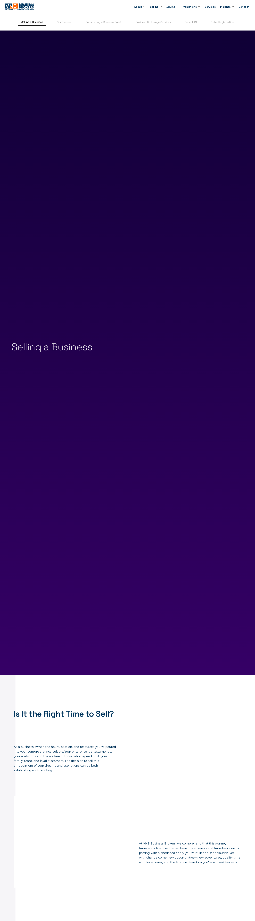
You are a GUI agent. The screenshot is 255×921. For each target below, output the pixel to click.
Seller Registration (222, 22)
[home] (20, 7)
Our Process (64, 22)
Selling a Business (32, 22)
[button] (140, 6)
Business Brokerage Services (153, 22)
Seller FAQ (191, 22)
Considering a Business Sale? (104, 22)
